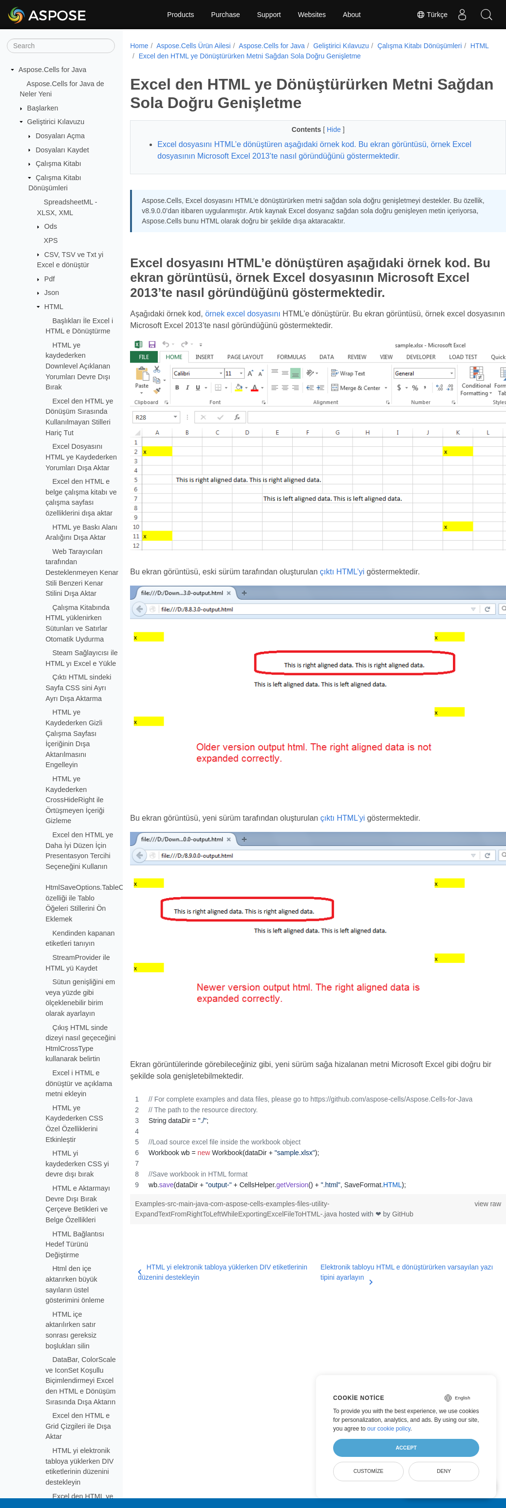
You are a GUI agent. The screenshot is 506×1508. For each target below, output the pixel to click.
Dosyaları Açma (60, 136)
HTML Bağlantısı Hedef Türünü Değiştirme (74, 1244)
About (352, 14)
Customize (369, 1471)
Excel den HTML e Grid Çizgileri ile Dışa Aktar (78, 1426)
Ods (50, 226)
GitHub (402, 1170)
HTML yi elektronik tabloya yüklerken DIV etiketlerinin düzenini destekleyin (204, 1228)
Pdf (49, 279)
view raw (462, 1159)
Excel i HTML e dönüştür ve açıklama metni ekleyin (78, 1083)
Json (51, 292)
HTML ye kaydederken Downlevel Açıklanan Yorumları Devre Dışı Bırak (77, 366)
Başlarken (42, 108)
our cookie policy (389, 1428)
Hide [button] (322, 129)
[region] (305, 1097)
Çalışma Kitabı (58, 163)
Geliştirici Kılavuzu (56, 122)
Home (139, 46)
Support (269, 14)
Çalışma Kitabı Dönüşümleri (419, 46)
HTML (53, 307)
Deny (444, 1471)
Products (180, 14)
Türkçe (432, 14)
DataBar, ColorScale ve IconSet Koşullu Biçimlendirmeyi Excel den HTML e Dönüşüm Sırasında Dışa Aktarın (80, 1380)
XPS (51, 240)
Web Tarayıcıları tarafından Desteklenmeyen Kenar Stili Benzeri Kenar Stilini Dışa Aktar (81, 572)
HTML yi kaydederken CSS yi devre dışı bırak (77, 1163)
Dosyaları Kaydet (62, 150)
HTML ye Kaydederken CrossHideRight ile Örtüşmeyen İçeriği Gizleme (74, 800)
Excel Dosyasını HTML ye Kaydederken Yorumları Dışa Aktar (81, 456)
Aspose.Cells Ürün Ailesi (193, 46)
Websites (312, 14)
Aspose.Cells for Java (52, 70)
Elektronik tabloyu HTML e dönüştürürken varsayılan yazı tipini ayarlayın (386, 1228)
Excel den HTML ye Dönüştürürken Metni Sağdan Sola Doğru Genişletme (277, 56)
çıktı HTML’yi (342, 557)
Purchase (225, 14)
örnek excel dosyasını (243, 314)
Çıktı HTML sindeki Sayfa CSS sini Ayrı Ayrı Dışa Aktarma (78, 687)
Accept (405, 1448)
